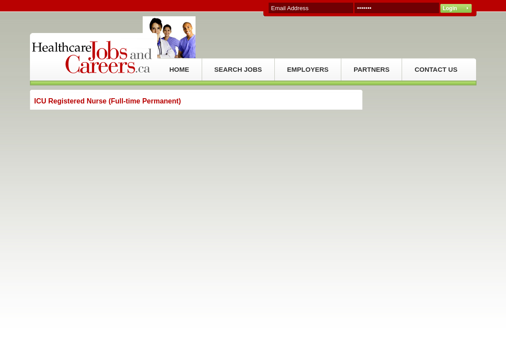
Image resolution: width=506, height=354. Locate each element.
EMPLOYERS (308, 69)
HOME (179, 69)
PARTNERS (371, 69)
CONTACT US (435, 69)
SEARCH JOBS (238, 69)
